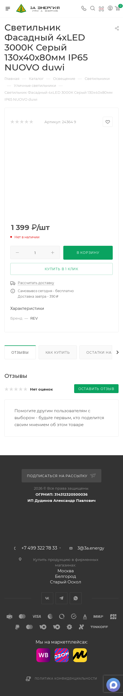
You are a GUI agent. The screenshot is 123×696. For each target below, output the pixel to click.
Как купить (58, 352)
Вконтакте (47, 598)
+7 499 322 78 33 (39, 548)
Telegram (61, 598)
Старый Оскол (65, 581)
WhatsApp (76, 598)
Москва (65, 570)
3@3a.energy (90, 548)
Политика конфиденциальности (66, 678)
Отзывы (20, 352)
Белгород (65, 576)
